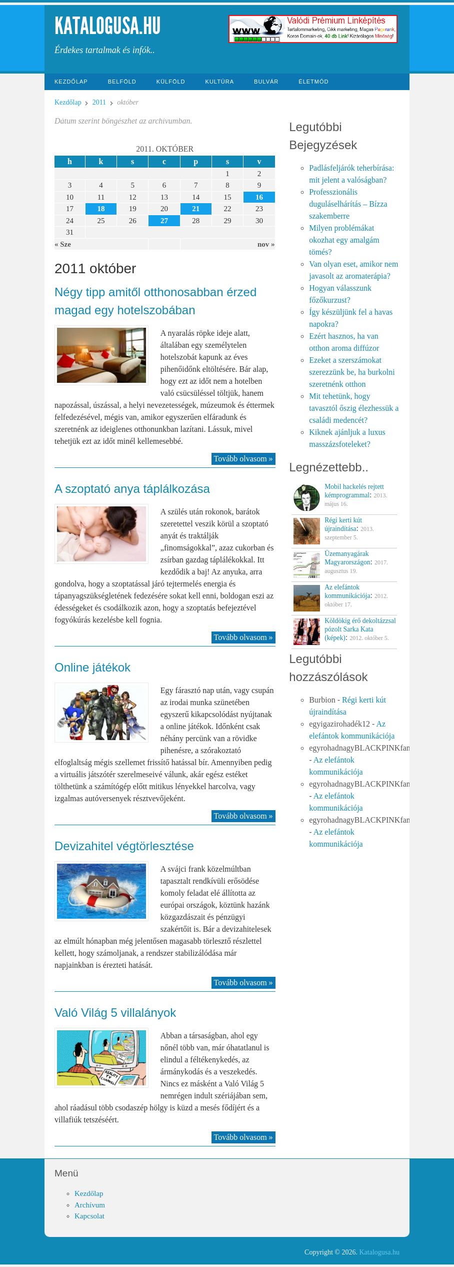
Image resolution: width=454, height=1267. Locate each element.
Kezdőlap (71, 82)
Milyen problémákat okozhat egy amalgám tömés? (344, 240)
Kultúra (220, 82)
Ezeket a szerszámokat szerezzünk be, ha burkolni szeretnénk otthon (351, 372)
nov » (266, 244)
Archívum (89, 1205)
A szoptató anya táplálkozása (132, 488)
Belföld (122, 82)
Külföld (171, 82)
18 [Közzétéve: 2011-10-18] (100, 209)
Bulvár (266, 82)
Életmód (313, 82)
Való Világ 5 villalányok (115, 1012)
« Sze (62, 244)
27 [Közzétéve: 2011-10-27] (164, 221)
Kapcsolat (89, 1216)
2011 (99, 102)
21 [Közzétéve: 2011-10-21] (196, 209)
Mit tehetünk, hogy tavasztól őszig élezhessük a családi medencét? (353, 408)
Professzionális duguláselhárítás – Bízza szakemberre (348, 204)
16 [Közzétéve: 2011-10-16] (259, 197)
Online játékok (92, 667)
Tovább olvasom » (243, 458)
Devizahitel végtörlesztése (124, 846)
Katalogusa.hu (107, 26)
